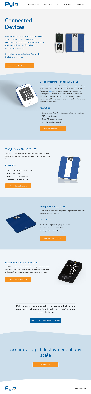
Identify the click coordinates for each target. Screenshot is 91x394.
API (58, 4)
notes (50, 91)
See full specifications (52, 129)
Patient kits (48, 4)
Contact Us (80, 4)
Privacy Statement (80, 388)
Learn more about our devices (19, 66)
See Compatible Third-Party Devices (45, 320)
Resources (67, 4)
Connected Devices (33, 4)
